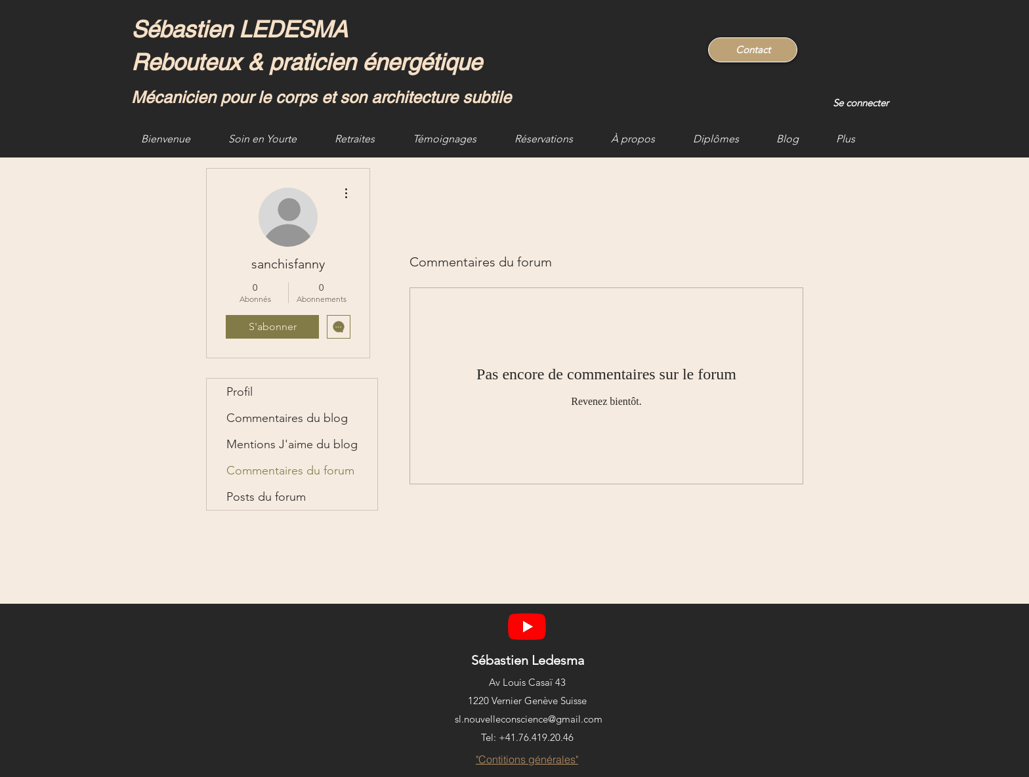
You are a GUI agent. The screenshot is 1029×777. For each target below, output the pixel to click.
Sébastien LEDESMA (242, 29)
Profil (239, 392)
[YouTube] (527, 626)
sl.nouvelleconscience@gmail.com (528, 719)
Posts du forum (266, 497)
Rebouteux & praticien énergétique (306, 62)
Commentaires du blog (287, 418)
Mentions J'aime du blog (292, 444)
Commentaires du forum (290, 470)
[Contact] (752, 49)
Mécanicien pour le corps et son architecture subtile (321, 97)
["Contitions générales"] (527, 759)
